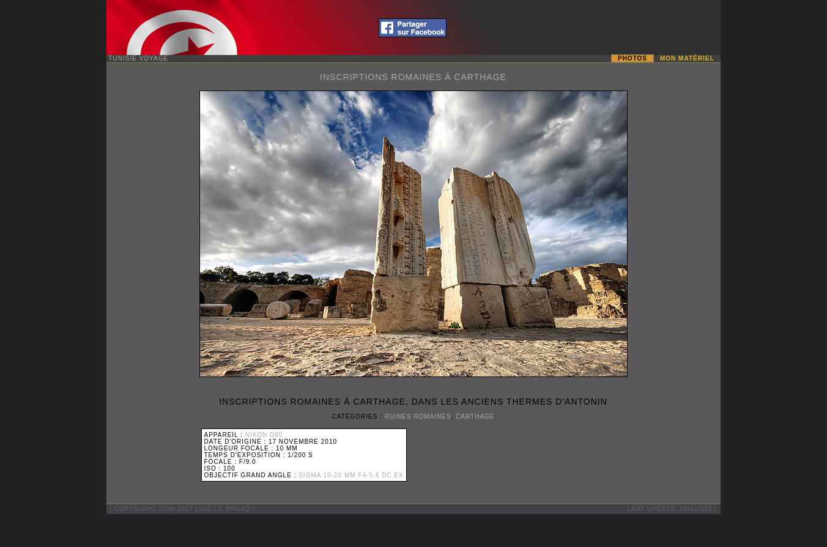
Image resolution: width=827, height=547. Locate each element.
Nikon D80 (264, 434)
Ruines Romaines (418, 416)
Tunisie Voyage (139, 58)
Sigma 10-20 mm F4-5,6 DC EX (351, 475)
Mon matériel (687, 58)
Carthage (475, 416)
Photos (632, 58)
